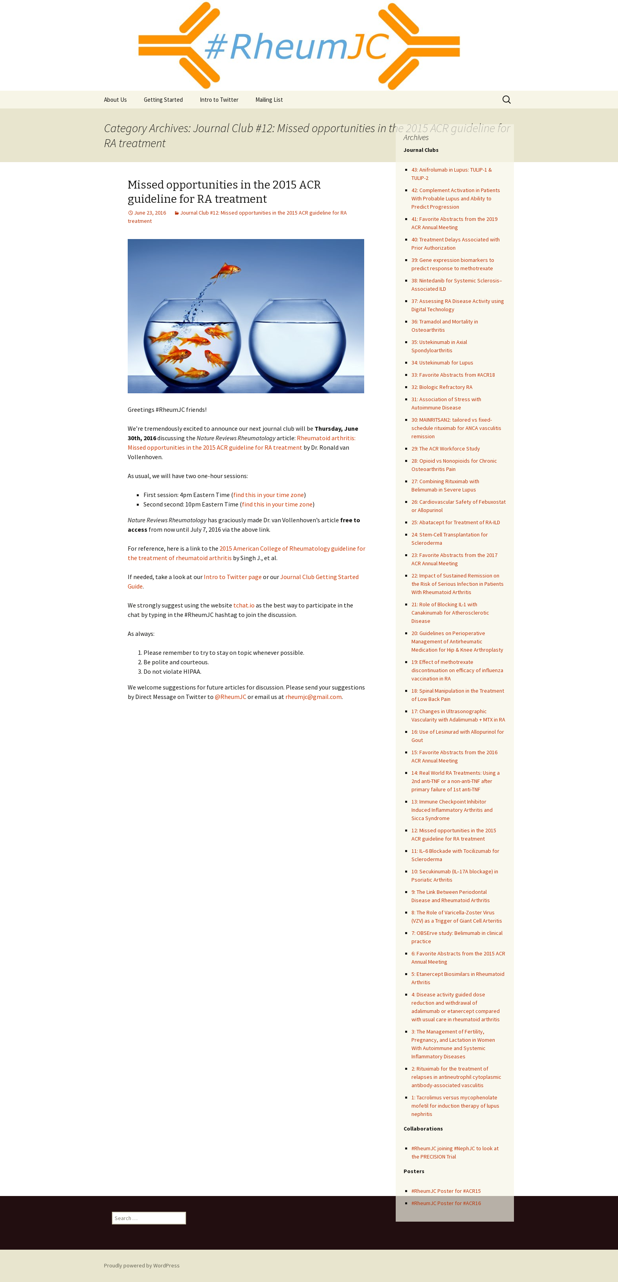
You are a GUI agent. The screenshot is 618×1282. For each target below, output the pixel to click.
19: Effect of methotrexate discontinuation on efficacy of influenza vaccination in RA (457, 670)
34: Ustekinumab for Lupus (442, 362)
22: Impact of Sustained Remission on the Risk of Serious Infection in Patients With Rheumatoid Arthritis (457, 584)
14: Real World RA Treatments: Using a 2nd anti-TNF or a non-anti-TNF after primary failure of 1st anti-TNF (455, 781)
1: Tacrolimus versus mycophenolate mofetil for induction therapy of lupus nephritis (455, 1106)
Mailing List (269, 99)
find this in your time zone (268, 495)
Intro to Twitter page (233, 577)
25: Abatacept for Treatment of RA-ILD (455, 522)
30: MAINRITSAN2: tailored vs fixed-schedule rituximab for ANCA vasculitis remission (456, 428)
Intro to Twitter (219, 99)
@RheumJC (230, 697)
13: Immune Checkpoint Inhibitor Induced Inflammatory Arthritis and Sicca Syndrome (452, 810)
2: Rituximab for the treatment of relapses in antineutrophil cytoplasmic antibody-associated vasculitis (456, 1077)
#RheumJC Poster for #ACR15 (446, 1190)
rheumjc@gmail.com (313, 697)
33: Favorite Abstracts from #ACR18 (453, 374)
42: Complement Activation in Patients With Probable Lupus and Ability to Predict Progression (455, 198)
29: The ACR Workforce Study (445, 448)
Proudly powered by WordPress (142, 1265)
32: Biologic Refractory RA (442, 387)
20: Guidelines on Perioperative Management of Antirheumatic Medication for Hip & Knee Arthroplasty (457, 641)
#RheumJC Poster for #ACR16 (446, 1203)
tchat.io (244, 605)
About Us (115, 99)
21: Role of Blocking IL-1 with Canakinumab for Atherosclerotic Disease (450, 612)
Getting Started (163, 99)
